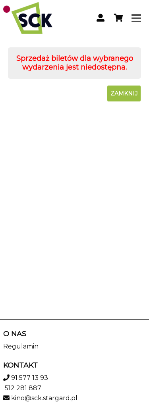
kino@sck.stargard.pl (44, 398)
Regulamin (21, 346)
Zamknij (123, 93)
